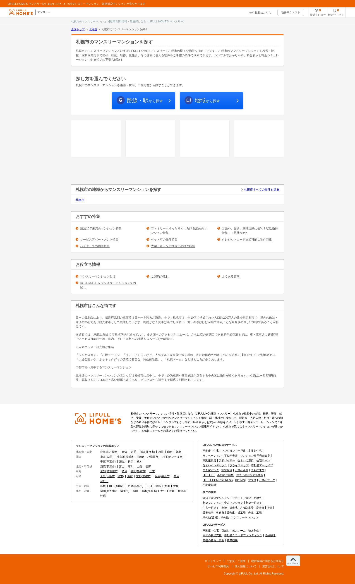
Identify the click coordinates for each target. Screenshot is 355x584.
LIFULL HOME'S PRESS (218, 480)
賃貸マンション (220, 498)
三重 (152, 471)
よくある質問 (231, 276)
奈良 (176, 476)
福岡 (103, 491)
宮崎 (172, 491)
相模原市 (152, 456)
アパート (237, 498)
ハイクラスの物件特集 (95, 246)
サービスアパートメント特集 (99, 239)
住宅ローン (263, 460)
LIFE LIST (209, 475)
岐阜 (124, 471)
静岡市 (141, 471)
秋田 (161, 451)
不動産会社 (241, 470)
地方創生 (253, 530)
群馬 (130, 461)
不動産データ (267, 480)
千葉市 (111, 461)
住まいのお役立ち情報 (249, 475)
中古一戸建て (211, 507)
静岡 (133, 471)
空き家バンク (211, 470)
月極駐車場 (247, 507)
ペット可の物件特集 (164, 239)
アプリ (252, 480)
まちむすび (257, 470)
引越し (225, 530)
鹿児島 (182, 491)
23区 (109, 456)
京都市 (146, 476)
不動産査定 (231, 455)
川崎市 (141, 456)
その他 (225, 517)
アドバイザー (227, 460)
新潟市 (111, 466)
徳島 (158, 486)
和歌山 (104, 481)
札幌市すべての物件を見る (261, 189)
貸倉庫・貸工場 (236, 512)
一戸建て (242, 450)
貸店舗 (260, 507)
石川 (130, 466)
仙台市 (150, 451)
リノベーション (212, 455)
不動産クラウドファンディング (243, 535)
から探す (145, 100)
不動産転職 (209, 484)
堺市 (120, 476)
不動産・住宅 (211, 450)
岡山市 (119, 486)
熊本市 (152, 491)
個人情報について (246, 566)
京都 (139, 476)
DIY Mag (240, 480)
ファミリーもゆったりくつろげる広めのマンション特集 (179, 231)
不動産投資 (209, 460)
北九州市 (112, 491)
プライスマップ (239, 465)
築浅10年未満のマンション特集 (101, 228)
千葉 (103, 461)
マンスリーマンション (244, 517)
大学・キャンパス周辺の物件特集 (173, 246)
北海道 (93, 29)
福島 (178, 451)
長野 (148, 466)
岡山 (112, 486)
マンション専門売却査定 (255, 455)
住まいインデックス (215, 465)
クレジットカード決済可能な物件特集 (247, 239)
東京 (103, 456)
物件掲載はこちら (260, 12)
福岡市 (124, 491)
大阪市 (111, 476)
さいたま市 (175, 456)
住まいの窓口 (245, 460)
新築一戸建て (254, 502)
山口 (149, 486)
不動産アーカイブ (262, 465)
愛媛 (176, 486)
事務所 (220, 512)
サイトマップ (213, 561)
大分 (163, 491)
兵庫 (157, 476)
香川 (167, 486)
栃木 (139, 461)
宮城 (142, 451)
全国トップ (78, 29)
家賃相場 (226, 470)
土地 (224, 507)
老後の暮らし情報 (213, 540)
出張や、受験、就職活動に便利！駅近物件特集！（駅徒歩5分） (250, 231)
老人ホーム (239, 530)
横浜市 (130, 456)
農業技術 (232, 540)
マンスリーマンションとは (97, 276)
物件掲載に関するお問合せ (267, 561)
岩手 (133, 451)
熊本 (144, 491)
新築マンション (212, 502)
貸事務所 (208, 512)
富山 (122, 466)
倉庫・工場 (255, 512)
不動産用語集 (225, 475)
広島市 (138, 486)
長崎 (135, 491)
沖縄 (103, 495)
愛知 (103, 471)
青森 (124, 451)
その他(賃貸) (210, 517)
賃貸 (205, 498)
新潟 (103, 466)
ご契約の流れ (160, 276)
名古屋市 (112, 471)
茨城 (122, 461)
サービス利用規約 (218, 566)
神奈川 (121, 456)
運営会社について (273, 566)
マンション (228, 450)
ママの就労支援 (212, 535)
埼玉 (165, 456)
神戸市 (165, 476)
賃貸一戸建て (253, 498)
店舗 (269, 507)
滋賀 (130, 476)
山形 (170, 451)
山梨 (139, 466)
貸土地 (233, 507)
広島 (130, 486)
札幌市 (80, 200)
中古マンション (233, 502)
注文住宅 (256, 450)
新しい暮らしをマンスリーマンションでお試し (108, 285)
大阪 (103, 476)
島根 (103, 486)
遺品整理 (270, 535)
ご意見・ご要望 (236, 561)
